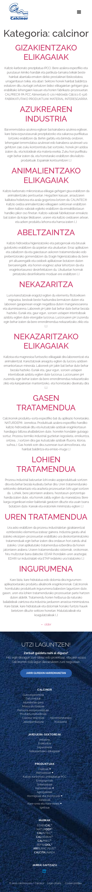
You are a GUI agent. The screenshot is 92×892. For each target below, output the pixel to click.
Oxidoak (45, 769)
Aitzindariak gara (33, 702)
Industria (44, 739)
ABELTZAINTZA (46, 232)
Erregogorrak (44, 780)
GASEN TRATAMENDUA (46, 402)
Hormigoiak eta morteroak (44, 796)
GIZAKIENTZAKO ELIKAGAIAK (46, 52)
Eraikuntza (44, 743)
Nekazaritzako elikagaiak (44, 751)
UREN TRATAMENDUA (46, 516)
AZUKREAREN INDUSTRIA (46, 114)
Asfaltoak (45, 799)
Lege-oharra (54, 883)
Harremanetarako (61, 717)
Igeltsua (45, 807)
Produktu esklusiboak (33, 713)
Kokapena (60, 721)
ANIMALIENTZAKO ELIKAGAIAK (46, 175)
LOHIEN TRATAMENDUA (46, 464)
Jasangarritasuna (33, 721)
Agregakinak (44, 792)
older (46, 624)
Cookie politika (73, 883)
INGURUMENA (46, 568)
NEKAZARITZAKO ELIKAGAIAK (46, 341)
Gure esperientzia (33, 694)
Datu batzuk (33, 698)
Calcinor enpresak (33, 717)
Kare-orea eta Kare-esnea (44, 803)
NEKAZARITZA (46, 284)
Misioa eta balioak (33, 706)
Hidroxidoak (44, 772)
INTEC (44, 832)
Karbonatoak (44, 788)
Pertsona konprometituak (33, 710)
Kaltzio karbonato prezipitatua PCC (44, 776)
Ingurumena (44, 747)
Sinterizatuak (45, 784)
